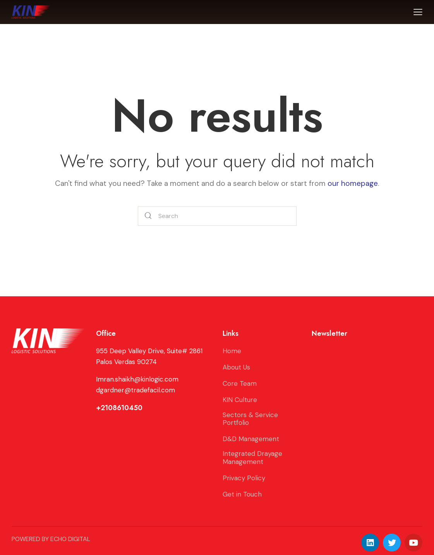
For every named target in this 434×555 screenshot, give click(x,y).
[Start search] (148, 216)
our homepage (353, 183)
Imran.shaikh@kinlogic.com (137, 379)
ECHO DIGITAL (70, 539)
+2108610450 (119, 408)
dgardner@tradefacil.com (135, 390)
